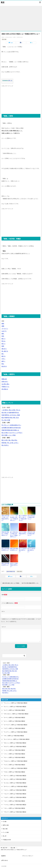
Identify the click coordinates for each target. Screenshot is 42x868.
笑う (7, 445)
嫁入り (3, 338)
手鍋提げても (5, 386)
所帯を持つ (5, 381)
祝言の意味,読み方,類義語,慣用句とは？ (31, 517)
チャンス (15, 432)
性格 (3, 415)
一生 (3, 410)
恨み (13, 440)
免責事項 (3, 854)
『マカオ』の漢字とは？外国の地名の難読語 (14, 770)
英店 (2, 2)
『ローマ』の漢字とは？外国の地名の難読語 (14, 715)
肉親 (18, 415)
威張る (16, 425)
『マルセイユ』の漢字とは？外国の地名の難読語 (15, 759)
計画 (7, 427)
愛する (3, 440)
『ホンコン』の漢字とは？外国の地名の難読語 (14, 777)
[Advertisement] (21, 18)
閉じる (10, 80)
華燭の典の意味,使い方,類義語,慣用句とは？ (5, 533)
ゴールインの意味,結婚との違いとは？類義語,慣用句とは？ (13, 517)
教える (11, 410)
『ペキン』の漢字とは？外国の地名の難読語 (14, 806)
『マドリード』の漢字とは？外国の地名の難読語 (15, 766)
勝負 (8, 430)
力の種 (4, 819)
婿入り (3, 343)
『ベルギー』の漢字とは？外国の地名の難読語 (14, 795)
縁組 (3, 323)
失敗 (16, 427)
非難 (6, 435)
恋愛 (8, 420)
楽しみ (14, 442)
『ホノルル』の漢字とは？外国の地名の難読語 (14, 781)
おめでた (4, 331)
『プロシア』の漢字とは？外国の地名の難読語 (14, 810)
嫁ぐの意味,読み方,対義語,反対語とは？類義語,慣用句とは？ (14, 533)
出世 (19, 427)
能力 (8, 417)
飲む (11, 417)
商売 (6, 430)
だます (11, 432)
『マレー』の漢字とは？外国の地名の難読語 (14, 755)
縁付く (3, 361)
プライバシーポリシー (27, 854)
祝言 (3, 336)
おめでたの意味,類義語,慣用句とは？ (22, 533)
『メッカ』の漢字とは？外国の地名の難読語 (14, 748)
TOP (5, 845)
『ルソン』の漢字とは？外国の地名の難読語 (14, 719)
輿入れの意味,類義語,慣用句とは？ (31, 549)
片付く (3, 358)
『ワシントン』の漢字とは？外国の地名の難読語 (15, 701)
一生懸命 (11, 425)
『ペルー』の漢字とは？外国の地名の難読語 (14, 799)
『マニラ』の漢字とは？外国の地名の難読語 (14, 762)
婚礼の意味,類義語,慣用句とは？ (5, 548)
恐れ (16, 440)
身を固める (5, 389)
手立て (20, 432)
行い (20, 425)
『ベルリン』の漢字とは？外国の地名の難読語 (14, 788)
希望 (3, 442)
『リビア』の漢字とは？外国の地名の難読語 (14, 726)
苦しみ (9, 442)
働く (14, 417)
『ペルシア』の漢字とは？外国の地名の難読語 (14, 792)
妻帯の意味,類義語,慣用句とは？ (5, 562)
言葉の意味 (19, 569)
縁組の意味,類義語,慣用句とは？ (13, 548)
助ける (3, 432)
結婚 (10, 412)
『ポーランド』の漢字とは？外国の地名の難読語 (15, 784)
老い (7, 410)
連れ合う (4, 348)
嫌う (6, 442)
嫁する (3, 356)
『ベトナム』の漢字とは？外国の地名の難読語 (14, 802)
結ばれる (4, 366)
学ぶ (3, 420)
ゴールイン (5, 328)
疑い (10, 440)
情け (3, 445)
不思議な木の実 (7, 837)
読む (6, 420)
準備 (3, 430)
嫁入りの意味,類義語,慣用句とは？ (22, 549)
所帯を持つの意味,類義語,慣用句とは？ (31, 533)
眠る (3, 417)
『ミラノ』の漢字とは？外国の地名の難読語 (14, 751)
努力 (3, 435)
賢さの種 (4, 39)
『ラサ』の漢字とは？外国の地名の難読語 (13, 733)
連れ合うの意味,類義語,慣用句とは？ (13, 563)
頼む (7, 432)
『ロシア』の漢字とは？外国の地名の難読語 (14, 708)
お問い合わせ (4, 858)
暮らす (6, 412)
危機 (4, 427)
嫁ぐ (3, 353)
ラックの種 (5, 830)
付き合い (14, 415)
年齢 (6, 417)
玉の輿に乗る (5, 384)
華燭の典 (4, 379)
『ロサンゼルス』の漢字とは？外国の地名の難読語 (15, 712)
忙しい (6, 425)
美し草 (4, 834)
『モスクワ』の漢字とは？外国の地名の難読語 (14, 744)
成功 (11, 430)
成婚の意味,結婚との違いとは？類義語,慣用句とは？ (5, 517)
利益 (14, 435)
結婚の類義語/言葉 (11, 569)
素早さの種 (5, 823)
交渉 (13, 427)
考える (18, 410)
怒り (7, 440)
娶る (3, 363)
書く (14, 410)
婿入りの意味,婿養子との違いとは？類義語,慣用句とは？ (22, 517)
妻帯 (3, 346)
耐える (17, 430)
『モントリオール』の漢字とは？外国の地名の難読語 (16, 737)
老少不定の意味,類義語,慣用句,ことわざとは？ (31, 581)
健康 (13, 412)
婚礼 (3, 333)
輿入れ (3, 341)
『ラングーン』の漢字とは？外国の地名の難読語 (15, 730)
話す (17, 417)
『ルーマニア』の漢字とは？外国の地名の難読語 (15, 722)
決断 (10, 427)
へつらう (10, 435)
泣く (17, 442)
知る (17, 412)
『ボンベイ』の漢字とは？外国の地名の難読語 (14, 773)
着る (3, 412)
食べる (9, 415)
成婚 (3, 326)
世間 (6, 415)
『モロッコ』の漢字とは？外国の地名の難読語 (14, 741)
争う (3, 425)
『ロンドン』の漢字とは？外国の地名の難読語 (14, 704)
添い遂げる (5, 351)
